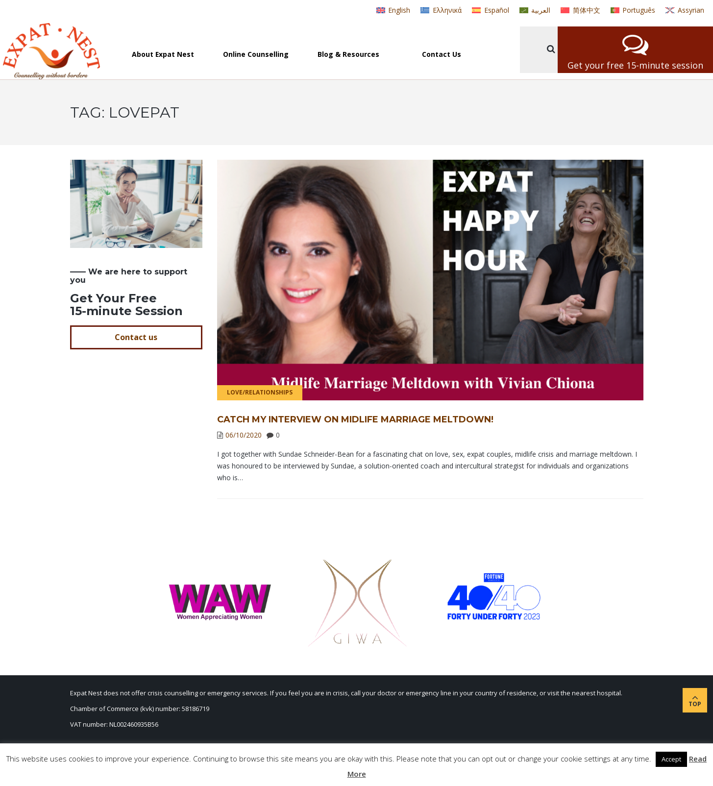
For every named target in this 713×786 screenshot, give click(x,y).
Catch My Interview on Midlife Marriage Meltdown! (355, 419)
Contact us (136, 337)
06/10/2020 (243, 435)
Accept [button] (671, 759)
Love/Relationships (260, 392)
